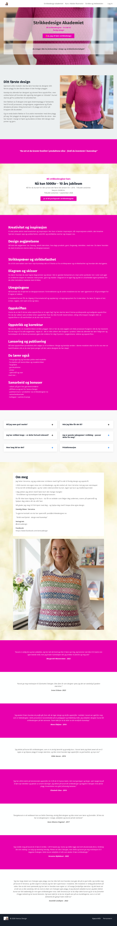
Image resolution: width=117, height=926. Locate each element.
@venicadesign (21, 526)
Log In (110, 3)
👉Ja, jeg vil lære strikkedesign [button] (58, 36)
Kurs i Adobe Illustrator (74, 3)
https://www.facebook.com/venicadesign (32, 533)
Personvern (107, 921)
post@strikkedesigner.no (57, 515)
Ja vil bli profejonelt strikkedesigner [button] (58, 199)
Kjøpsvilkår (96, 921)
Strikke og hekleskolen (94, 3)
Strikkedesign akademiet (53, 3)
